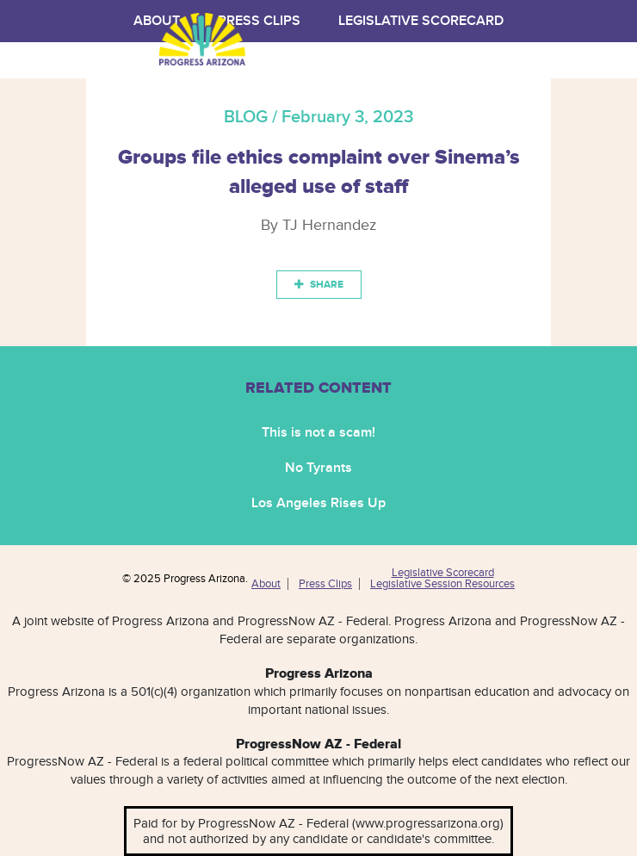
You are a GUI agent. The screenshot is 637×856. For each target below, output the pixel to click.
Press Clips (325, 584)
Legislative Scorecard (421, 21)
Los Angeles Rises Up (318, 503)
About (266, 584)
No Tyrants (318, 468)
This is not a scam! (318, 433)
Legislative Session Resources (442, 584)
